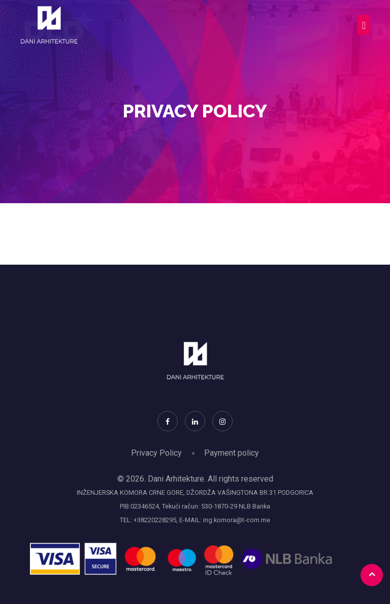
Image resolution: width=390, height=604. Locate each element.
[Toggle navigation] (364, 25)
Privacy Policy (156, 453)
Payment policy (231, 453)
